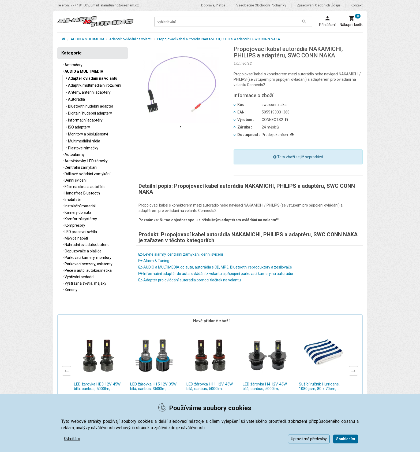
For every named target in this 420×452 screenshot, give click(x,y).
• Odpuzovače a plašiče (82, 251)
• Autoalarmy (73, 154)
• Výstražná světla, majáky (84, 283)
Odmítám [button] (72, 438)
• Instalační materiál (79, 206)
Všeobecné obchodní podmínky (261, 5)
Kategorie (71, 53)
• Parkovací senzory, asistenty (87, 264)
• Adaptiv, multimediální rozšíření (93, 85)
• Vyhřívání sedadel (78, 277)
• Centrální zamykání (79, 167)
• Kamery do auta (76, 212)
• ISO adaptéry (78, 127)
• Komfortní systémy (79, 219)
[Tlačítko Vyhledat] (304, 22)
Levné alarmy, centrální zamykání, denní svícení (180, 254)
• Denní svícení (74, 180)
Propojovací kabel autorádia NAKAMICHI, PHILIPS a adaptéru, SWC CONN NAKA (218, 39)
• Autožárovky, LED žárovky (85, 161)
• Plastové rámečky (82, 148)
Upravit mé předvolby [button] (309, 439)
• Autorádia (75, 99)
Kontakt (357, 5)
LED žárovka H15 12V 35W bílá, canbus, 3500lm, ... (153, 386)
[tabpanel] (180, 84)
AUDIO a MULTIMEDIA (87, 39)
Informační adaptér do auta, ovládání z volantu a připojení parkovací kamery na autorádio (215, 273)
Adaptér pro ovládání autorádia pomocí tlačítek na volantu (189, 280)
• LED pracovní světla (79, 232)
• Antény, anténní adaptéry (88, 92)
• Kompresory (73, 225)
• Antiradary (72, 65)
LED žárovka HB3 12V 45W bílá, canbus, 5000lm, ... (97, 386)
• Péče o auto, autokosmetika (87, 270)
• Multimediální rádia (83, 141)
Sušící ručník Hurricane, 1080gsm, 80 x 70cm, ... (319, 386)
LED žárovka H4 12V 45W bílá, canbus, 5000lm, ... (265, 386)
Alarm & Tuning (153, 261)
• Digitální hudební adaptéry (89, 113)
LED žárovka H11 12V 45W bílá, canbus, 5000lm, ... (209, 386)
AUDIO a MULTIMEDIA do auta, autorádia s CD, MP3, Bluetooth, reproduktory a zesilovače (215, 267)
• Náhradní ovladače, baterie (86, 244)
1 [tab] (180, 126)
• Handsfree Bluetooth (81, 193)
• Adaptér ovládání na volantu (91, 78)
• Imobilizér (71, 199)
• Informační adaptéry (84, 120)
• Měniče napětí (75, 238)
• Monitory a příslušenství (87, 134)
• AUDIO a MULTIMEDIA (82, 71)
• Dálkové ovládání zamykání (86, 174)
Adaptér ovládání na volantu (130, 39)
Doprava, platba (213, 5)
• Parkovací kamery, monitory (86, 257)
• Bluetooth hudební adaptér (89, 106)
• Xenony (69, 290)
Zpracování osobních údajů (318, 5)
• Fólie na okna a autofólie (84, 187)
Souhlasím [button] (345, 439)
